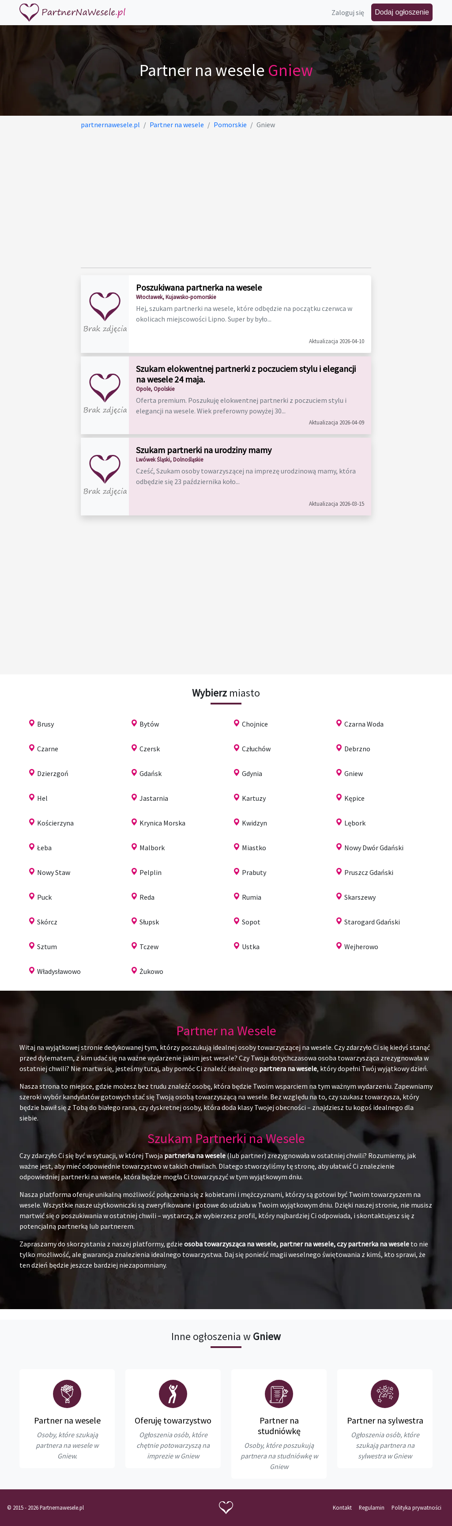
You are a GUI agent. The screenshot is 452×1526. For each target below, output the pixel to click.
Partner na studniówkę (279, 1425)
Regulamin (371, 1507)
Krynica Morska (162, 822)
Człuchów (256, 748)
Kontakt (342, 1507)
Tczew (148, 946)
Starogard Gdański (372, 921)
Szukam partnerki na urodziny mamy (203, 449)
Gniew (353, 773)
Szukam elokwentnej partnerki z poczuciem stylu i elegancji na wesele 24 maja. (246, 374)
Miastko (254, 847)
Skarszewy (360, 897)
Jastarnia (153, 798)
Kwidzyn (254, 822)
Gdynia (252, 773)
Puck (44, 897)
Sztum (47, 946)
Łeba (44, 847)
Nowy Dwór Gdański (373, 847)
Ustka (251, 946)
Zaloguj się (347, 12)
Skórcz (47, 921)
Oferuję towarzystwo (173, 1420)
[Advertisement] (226, 199)
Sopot (251, 921)
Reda (146, 897)
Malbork (152, 847)
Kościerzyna (55, 822)
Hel (42, 798)
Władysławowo (59, 971)
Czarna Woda (364, 723)
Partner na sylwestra (385, 1420)
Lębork (354, 822)
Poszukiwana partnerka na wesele (199, 287)
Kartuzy (254, 798)
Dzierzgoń (52, 773)
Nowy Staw (53, 872)
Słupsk (149, 921)
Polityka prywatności (416, 1507)
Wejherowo (361, 946)
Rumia (251, 897)
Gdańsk (150, 773)
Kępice (354, 798)
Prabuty (254, 872)
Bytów (149, 723)
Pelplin (150, 872)
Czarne (47, 748)
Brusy (45, 723)
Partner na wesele (67, 1420)
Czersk (149, 748)
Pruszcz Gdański (368, 872)
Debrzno (357, 748)
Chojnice (255, 723)
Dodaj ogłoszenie (402, 12)
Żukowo (151, 971)
